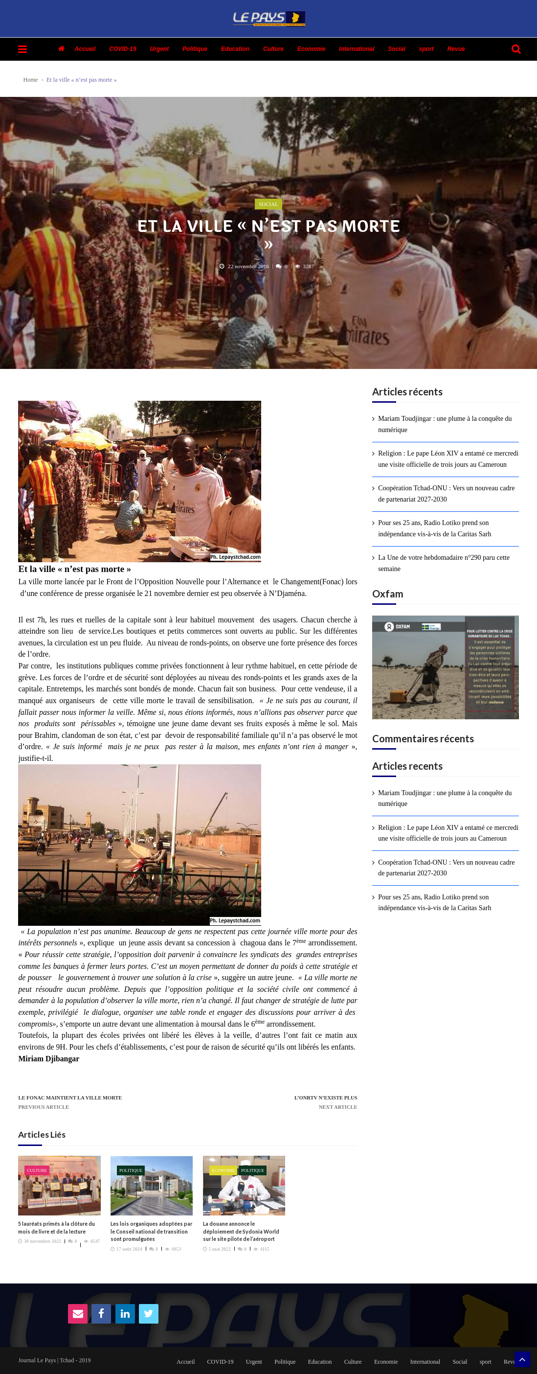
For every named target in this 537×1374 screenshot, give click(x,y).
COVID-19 (122, 49)
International (356, 49)
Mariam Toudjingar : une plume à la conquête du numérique (445, 424)
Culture (273, 49)
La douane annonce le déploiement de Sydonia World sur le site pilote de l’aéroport (241, 1231)
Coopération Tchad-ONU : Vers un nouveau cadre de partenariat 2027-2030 (446, 493)
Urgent (159, 49)
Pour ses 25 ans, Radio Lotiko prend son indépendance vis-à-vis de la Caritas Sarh (434, 528)
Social (396, 49)
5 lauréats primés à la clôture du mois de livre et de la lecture (56, 1227)
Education (235, 49)
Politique (194, 49)
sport (426, 49)
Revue (456, 49)
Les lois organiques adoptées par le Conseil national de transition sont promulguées (151, 1231)
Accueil (85, 49)
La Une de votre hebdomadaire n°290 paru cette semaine (444, 563)
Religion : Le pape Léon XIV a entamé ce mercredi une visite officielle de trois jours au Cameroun (448, 459)
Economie (311, 49)
